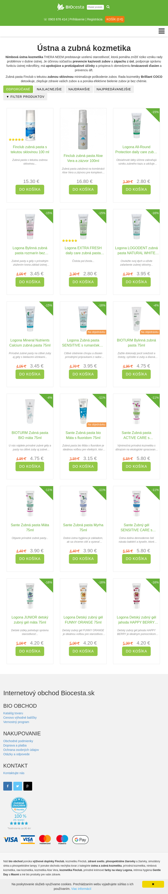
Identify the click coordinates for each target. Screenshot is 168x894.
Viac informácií (81, 888)
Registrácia (94, 19)
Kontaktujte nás (13, 773)
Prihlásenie (77, 19)
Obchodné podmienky (18, 741)
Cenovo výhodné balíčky (20, 717)
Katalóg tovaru (13, 713)
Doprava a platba (15, 745)
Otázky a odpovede (16, 754)
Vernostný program (16, 722)
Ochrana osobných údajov (21, 750)
